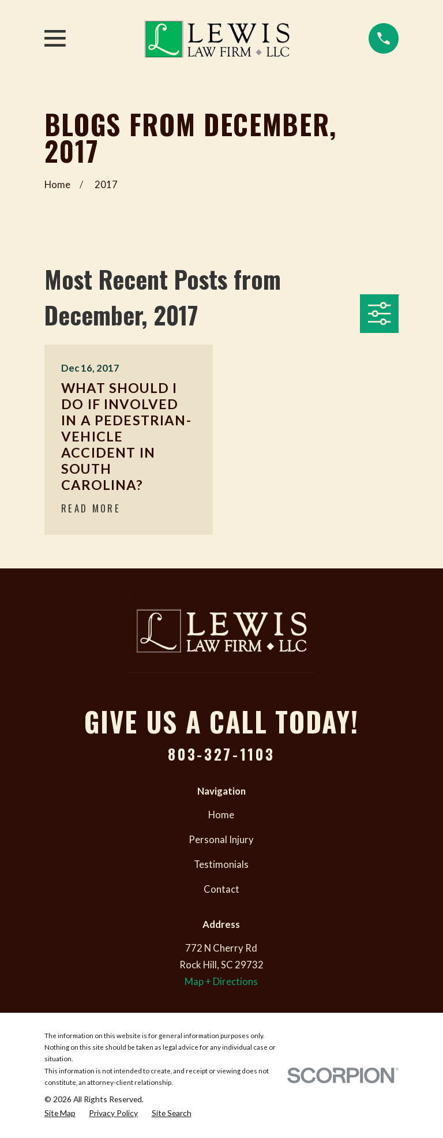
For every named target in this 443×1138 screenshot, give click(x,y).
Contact (221, 889)
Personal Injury (221, 839)
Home (221, 815)
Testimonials (221, 864)
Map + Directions (221, 981)
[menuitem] (60, 1113)
